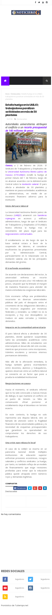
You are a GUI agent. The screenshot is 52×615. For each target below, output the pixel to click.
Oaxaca (8, 165)
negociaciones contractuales (18, 234)
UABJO (17, 215)
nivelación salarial (30, 184)
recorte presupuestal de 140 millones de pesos (26, 129)
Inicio (7, 94)
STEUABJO (20, 175)
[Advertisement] (26, 49)
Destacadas (15, 94)
